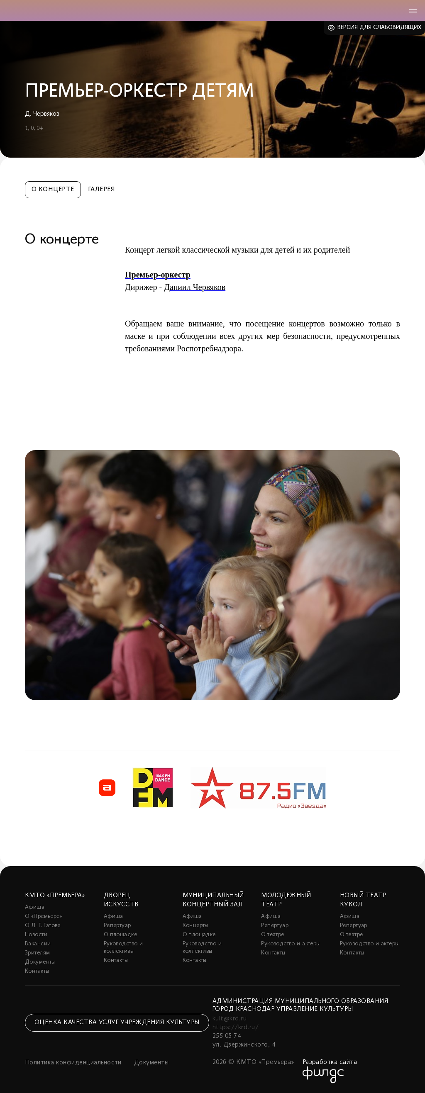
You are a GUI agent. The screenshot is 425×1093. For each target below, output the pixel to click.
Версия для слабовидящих (379, 27)
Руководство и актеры (290, 944)
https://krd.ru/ (235, 1027)
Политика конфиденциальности (73, 1062)
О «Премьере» (43, 916)
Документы (40, 962)
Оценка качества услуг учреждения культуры (117, 1022)
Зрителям (37, 953)
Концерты (195, 926)
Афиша (34, 907)
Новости (36, 935)
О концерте (53, 189)
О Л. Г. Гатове (43, 926)
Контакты (37, 971)
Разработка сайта (330, 1062)
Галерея (101, 189)
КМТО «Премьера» (55, 895)
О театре (272, 935)
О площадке (120, 935)
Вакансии (38, 944)
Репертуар (117, 926)
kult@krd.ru (229, 1018)
